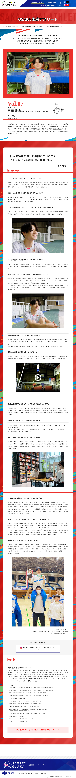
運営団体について (33, 765)
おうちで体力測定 (51, 2)
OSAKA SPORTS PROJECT (48, 5)
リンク (44, 765)
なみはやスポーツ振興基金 (38, 8)
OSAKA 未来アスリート (37, 2)
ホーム (3, 26)
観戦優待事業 (52, 8)
